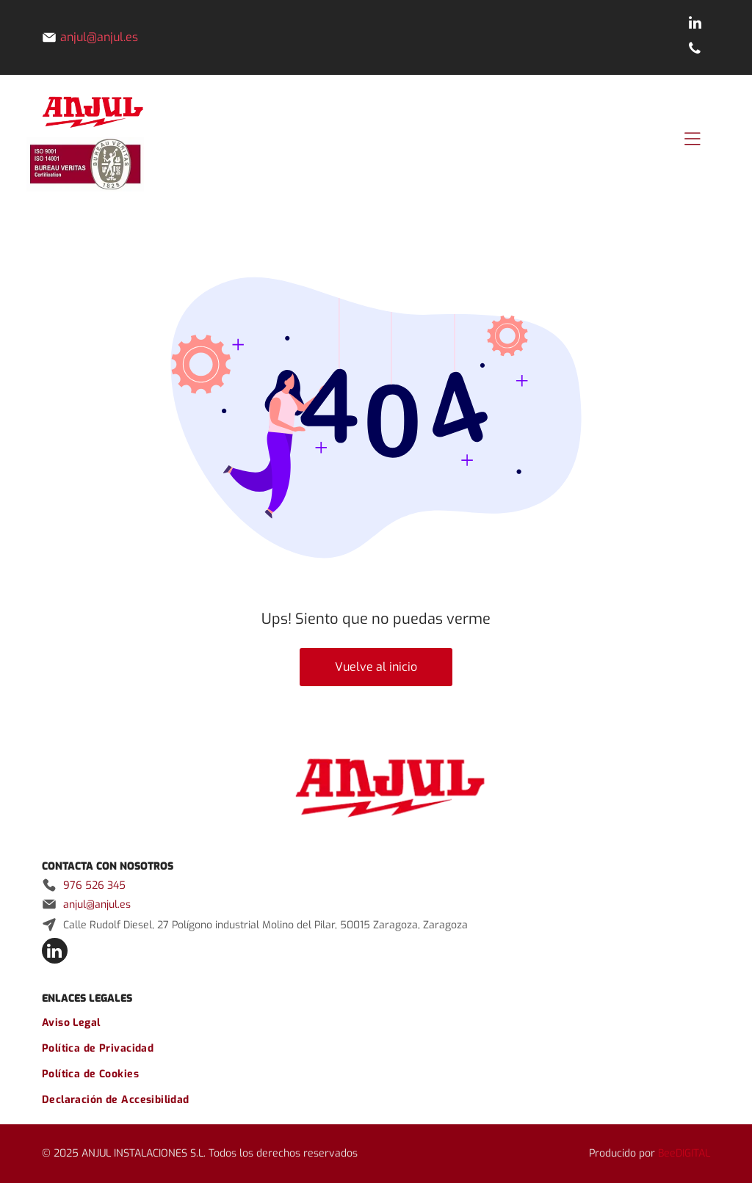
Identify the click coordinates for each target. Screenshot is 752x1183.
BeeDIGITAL (684, 1153)
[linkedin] (695, 24)
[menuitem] (376, 1022)
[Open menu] (692, 139)
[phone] (695, 50)
